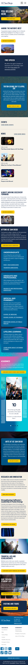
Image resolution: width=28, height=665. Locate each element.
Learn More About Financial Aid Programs (14, 570)
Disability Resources (6, 639)
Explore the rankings (8, 40)
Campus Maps (5, 634)
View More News (19, 134)
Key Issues (4, 644)
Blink (3, 632)
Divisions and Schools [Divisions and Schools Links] (14, 658)
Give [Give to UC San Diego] (17, 648)
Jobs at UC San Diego (19, 636)
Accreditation (4, 629)
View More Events (7, 125)
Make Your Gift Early (13, 106)
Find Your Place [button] (11, 18)
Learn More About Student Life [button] (11, 593)
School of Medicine (10, 314)
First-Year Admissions (11, 265)
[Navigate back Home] (7, 3)
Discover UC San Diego (11, 608)
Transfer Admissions (11, 267)
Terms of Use (23, 663)
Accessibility (12, 663)
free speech (14, 67)
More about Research (8, 494)
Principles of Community (20, 633)
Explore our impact (8, 212)
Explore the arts (13, 460)
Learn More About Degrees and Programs (14, 372)
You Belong (7, 12)
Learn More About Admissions (10, 245)
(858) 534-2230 (18, 623)
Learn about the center (9, 524)
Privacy (17, 663)
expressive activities (10, 69)
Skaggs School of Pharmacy (13, 317)
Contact (3, 637)
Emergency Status (6, 642)
